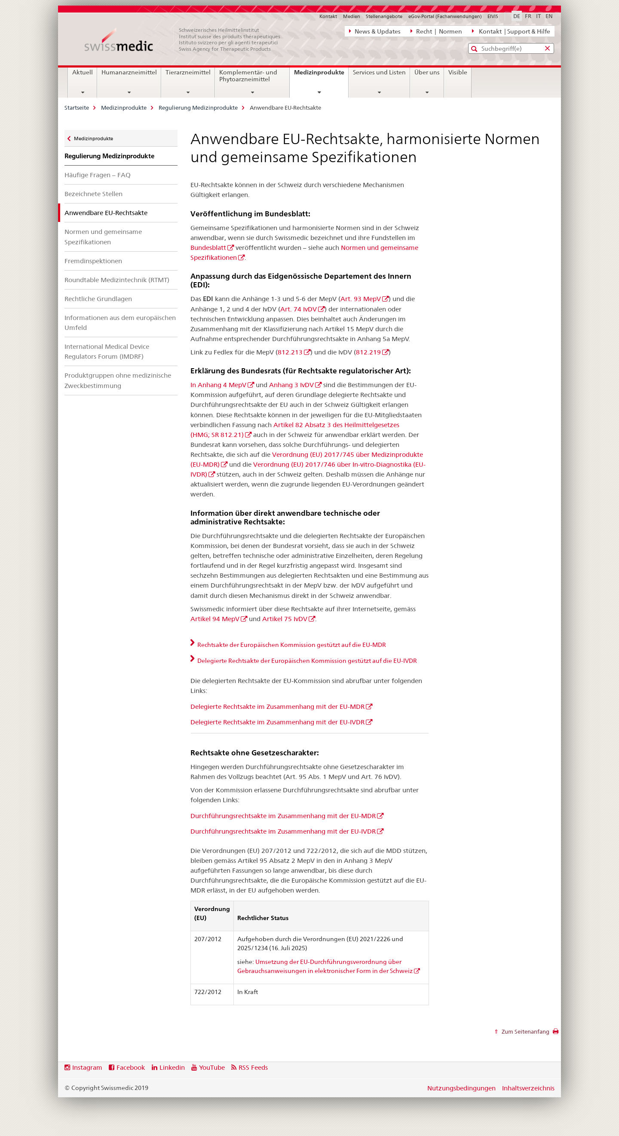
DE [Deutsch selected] (516, 15)
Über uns (427, 72)
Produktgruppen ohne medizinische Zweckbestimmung (117, 380)
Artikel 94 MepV (214, 619)
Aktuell (82, 72)
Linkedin (172, 1067)
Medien (351, 16)
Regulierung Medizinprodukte (198, 107)
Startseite (76, 107)
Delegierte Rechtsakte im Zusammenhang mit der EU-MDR (277, 706)
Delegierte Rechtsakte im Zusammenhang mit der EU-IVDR (277, 722)
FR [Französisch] (528, 15)
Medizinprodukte (321, 75)
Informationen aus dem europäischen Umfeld (120, 323)
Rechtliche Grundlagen (98, 299)
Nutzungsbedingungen (461, 1088)
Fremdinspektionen (93, 261)
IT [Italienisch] (538, 15)
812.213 (290, 352)
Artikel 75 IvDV (284, 619)
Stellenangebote (384, 16)
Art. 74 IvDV (298, 309)
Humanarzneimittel (129, 72)
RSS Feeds (253, 1067)
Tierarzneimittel (188, 72)
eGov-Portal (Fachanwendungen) (445, 16)
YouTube (212, 1067)
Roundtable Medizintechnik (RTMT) (116, 280)
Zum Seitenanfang (524, 1031)
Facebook (130, 1067)
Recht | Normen (436, 31)
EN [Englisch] (549, 15)
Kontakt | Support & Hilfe (511, 31)
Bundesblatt (208, 247)
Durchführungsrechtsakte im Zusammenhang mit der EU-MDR (283, 816)
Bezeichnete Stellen (93, 194)
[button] (475, 48)
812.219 (368, 352)
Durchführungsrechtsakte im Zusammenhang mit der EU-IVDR (283, 831)
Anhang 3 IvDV (291, 385)
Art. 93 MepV (360, 299)
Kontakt (328, 16)
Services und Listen (379, 72)
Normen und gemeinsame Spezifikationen (103, 237)
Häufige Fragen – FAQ (97, 175)
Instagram (87, 1067)
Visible (457, 72)
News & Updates (375, 31)
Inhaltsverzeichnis (528, 1088)
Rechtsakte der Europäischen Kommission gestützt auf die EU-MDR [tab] (291, 644)
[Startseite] (187, 39)
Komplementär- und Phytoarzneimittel (248, 76)
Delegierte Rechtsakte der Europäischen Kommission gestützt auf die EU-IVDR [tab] (306, 660)
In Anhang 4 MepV (218, 385)
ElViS (492, 16)
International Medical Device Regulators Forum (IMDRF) (106, 351)
